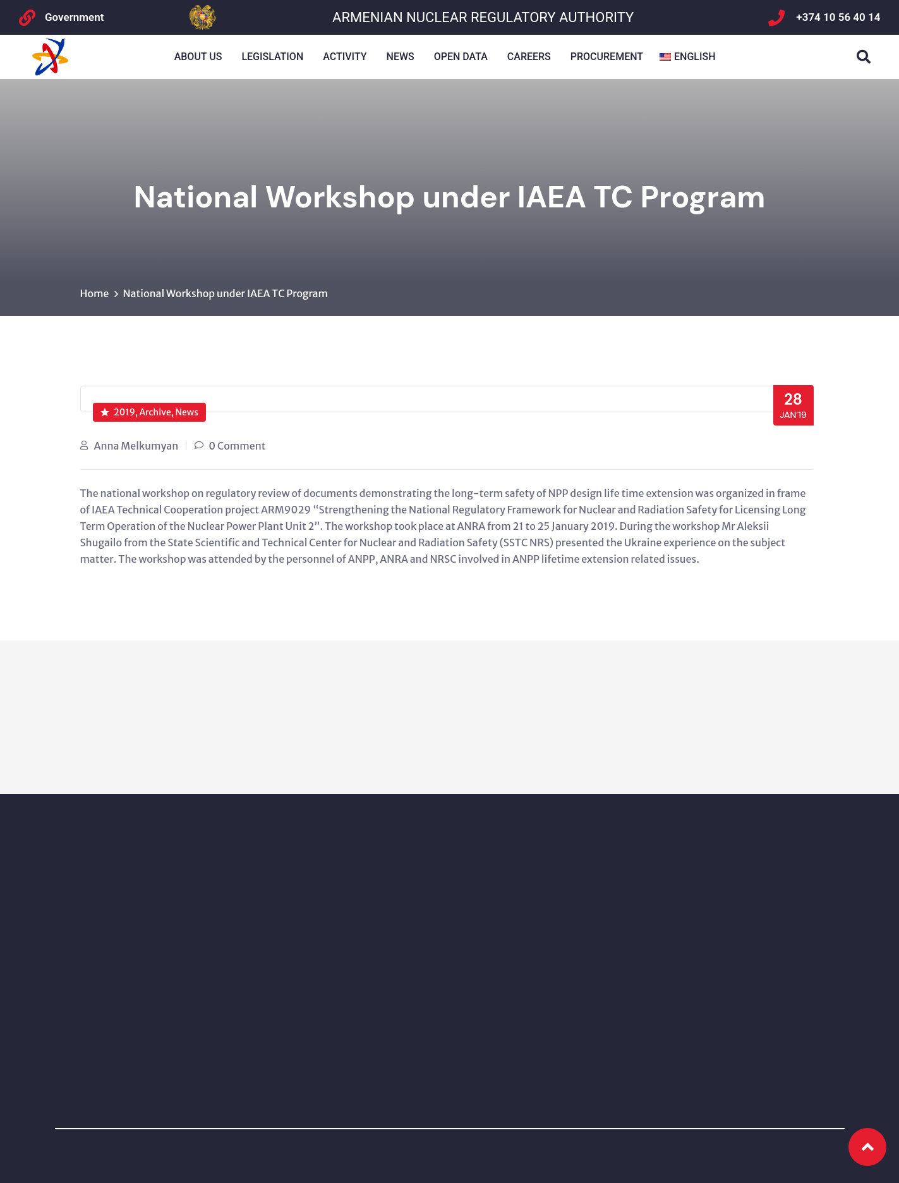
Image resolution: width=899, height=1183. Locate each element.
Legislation (272, 57)
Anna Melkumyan (136, 445)
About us (198, 57)
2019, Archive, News (149, 412)
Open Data (461, 57)
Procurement (606, 57)
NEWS (400, 57)
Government (74, 17)
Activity (344, 57)
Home (94, 293)
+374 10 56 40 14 (838, 17)
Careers (529, 57)
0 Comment (236, 445)
